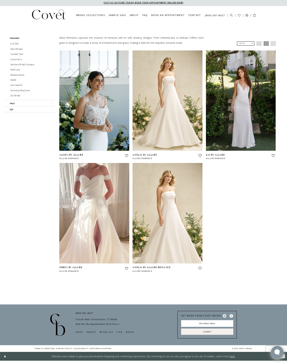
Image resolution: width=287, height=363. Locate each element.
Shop (79, 333)
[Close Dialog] (5, 359)
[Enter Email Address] (207, 325)
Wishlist (106, 333)
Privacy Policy (65, 351)
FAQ (120, 333)
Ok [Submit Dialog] (281, 358)
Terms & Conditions (45, 351)
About (91, 333)
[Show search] (231, 15)
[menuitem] (90, 15)
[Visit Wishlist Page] (239, 15)
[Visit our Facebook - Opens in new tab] (231, 317)
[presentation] (94, 101)
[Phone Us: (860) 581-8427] (214, 15)
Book (130, 333)
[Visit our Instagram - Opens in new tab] (225, 317)
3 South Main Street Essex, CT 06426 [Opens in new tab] (96, 320)
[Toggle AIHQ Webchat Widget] (277, 352)
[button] (247, 15)
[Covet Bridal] (48, 15)
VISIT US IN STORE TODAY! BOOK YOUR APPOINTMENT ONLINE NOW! (143, 2)
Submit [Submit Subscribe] (207, 333)
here (232, 358)
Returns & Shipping (101, 351)
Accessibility (82, 351)
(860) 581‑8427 (84, 314)
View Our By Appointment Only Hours (97, 324)
